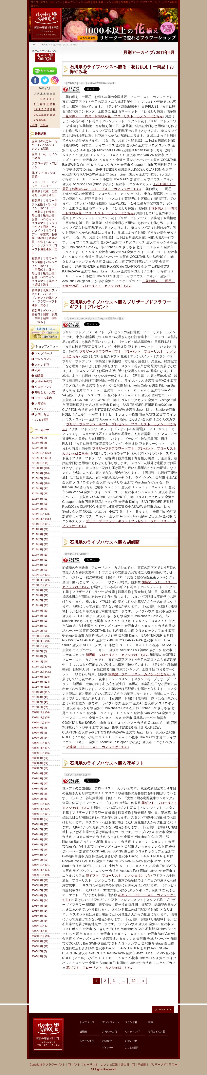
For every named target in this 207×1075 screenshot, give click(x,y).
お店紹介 (40, 403)
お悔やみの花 (43, 381)
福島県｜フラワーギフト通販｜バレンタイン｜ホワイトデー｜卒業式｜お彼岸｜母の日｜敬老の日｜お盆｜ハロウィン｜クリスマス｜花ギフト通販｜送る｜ (44, 271)
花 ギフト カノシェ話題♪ (44, 174)
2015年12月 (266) (41, 453)
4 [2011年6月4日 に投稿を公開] (50, 99)
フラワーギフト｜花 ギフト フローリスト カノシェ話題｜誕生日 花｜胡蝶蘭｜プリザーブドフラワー (111, 1064)
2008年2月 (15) (40, 793)
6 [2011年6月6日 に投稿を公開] (35, 104)
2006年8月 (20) (40, 885)
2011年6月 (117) (41, 692)
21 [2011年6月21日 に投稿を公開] (38, 114)
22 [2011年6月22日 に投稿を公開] (41, 114)
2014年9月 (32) (40, 529)
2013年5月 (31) (40, 610)
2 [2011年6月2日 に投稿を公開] (44, 99)
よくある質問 (41, 419)
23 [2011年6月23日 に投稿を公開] (44, 114)
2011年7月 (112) (41, 686)
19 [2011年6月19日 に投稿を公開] (54, 109)
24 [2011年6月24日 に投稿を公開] (47, 114)
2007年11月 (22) (41, 809)
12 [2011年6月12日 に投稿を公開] (54, 104)
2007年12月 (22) (41, 804)
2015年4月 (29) (40, 493)
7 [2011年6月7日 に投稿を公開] (38, 104)
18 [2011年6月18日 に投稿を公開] (51, 109)
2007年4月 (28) (40, 844)
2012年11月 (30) (41, 641)
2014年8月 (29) (40, 534)
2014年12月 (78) (41, 514)
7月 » (44, 125)
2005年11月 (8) (40, 931)
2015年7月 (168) (41, 478)
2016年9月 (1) (39, 437)
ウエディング (43, 386)
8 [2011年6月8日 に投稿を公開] (41, 104)
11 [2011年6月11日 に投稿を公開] (51, 104)
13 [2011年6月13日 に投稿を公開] (35, 109)
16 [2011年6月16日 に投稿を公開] (44, 109)
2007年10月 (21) (41, 814)
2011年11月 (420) (41, 671)
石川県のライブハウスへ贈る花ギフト (107, 763)
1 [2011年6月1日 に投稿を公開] (41, 99)
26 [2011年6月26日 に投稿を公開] (54, 114)
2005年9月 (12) (40, 941)
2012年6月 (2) (39, 656)
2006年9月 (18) (40, 880)
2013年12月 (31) (41, 575)
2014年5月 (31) (40, 549)
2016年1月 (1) (39, 448)
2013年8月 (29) (40, 595)
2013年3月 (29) (40, 620)
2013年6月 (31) (40, 605)
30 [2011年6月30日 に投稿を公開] (44, 120)
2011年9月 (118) (41, 676)
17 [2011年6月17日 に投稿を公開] (47, 109)
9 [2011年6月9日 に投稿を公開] (44, 104)
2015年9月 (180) (41, 468)
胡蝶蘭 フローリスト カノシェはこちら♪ (117, 655)
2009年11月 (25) (41, 717)
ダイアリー (40, 409)
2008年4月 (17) (40, 783)
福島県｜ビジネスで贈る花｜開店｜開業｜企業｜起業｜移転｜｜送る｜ (44, 316)
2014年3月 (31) (40, 559)
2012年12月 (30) (41, 636)
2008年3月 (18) (40, 788)
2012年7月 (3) (39, 651)
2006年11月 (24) (41, 870)
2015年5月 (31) (40, 488)
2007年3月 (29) (40, 849)
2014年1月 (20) (40, 569)
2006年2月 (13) (40, 915)
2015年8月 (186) (41, 473)
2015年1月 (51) (40, 509)
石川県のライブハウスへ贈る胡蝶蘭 (104, 542)
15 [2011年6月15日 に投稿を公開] (41, 109)
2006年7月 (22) (40, 890)
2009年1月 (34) (40, 737)
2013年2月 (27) (40, 625)
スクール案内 (43, 397)
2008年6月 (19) (40, 773)
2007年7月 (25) (40, 829)
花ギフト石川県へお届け (77, 774)
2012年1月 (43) (40, 661)
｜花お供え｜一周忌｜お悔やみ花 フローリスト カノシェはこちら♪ (113, 116)
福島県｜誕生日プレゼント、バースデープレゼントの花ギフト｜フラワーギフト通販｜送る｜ (44, 298)
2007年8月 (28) (40, 824)
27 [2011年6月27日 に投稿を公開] (35, 120)
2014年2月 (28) (40, 564)
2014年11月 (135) (41, 519)
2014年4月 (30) (40, 554)
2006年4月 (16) (40, 905)
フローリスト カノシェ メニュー (44, 184)
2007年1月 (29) (40, 860)
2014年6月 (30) (40, 544)
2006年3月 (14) (40, 910)
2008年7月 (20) (40, 768)
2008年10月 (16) (41, 753)
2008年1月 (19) (40, 799)
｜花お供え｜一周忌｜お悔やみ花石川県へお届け (89, 83)
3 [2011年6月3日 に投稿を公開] (47, 99)
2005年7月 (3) (39, 951)
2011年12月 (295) (41, 666)
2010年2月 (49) (40, 702)
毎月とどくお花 (45, 392)
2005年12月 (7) (40, 926)
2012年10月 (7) (40, 646)
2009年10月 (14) (41, 722)
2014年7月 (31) (40, 539)
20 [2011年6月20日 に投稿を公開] (35, 114)
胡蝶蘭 (39, 375)
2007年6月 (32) (40, 834)
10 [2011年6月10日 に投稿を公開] (47, 104)
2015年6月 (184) (41, 483)
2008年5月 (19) (40, 778)
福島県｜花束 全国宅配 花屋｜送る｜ (44, 193)
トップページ (43, 353)
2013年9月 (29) (40, 590)
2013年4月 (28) (40, 615)
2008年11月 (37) (41, 748)
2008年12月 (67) (41, 743)
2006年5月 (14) (40, 900)
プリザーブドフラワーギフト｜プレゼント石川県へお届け (94, 318)
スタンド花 (42, 364)
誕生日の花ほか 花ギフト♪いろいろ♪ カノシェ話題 (44, 145)
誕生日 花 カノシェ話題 (44, 156)
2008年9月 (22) (40, 758)
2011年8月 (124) (41, 681)
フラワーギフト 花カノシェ (45, 165)
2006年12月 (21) (41, 865)
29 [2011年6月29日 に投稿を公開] (41, 120)
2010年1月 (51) (40, 707)
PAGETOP (164, 1009)
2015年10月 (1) (40, 463)
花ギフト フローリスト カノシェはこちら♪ (119, 875)
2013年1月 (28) (40, 630)
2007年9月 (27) (40, 819)
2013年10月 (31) (41, 585)
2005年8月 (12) (40, 946)
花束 (38, 370)
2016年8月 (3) (39, 442)
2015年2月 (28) (40, 503)
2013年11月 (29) (41, 580)
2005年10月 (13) (41, 936)
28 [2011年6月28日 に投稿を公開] (38, 120)
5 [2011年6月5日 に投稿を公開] (53, 99)
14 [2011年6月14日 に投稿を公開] (38, 109)
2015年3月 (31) (40, 498)
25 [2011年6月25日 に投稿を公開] (51, 114)
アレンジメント (45, 359)
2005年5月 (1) (39, 956)
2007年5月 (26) (40, 839)
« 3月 (33, 125)
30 (133, 981)
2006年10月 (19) (41, 875)
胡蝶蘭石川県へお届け (76, 554)
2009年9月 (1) (39, 727)
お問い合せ (42, 414)
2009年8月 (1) (39, 732)
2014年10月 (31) (41, 524)
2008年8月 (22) (40, 763)
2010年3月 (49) (40, 697)
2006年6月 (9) (39, 895)
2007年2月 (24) (40, 854)
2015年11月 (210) (41, 458)
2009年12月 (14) (41, 712)
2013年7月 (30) (40, 600)
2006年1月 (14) (40, 920)
